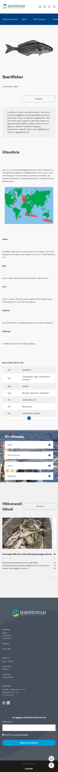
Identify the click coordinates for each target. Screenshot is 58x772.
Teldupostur (7, 721)
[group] (27, 546)
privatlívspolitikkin (20, 734)
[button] (54, 578)
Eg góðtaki (15, 734)
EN (40, 6)
